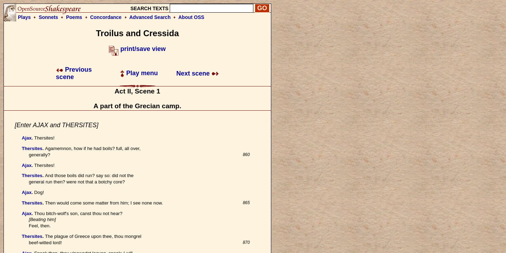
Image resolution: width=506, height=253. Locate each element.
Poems (74, 17)
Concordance (105, 17)
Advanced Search (150, 17)
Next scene (197, 73)
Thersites (32, 148)
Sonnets (48, 17)
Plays (24, 17)
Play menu (139, 73)
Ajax (27, 138)
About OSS (192, 17)
